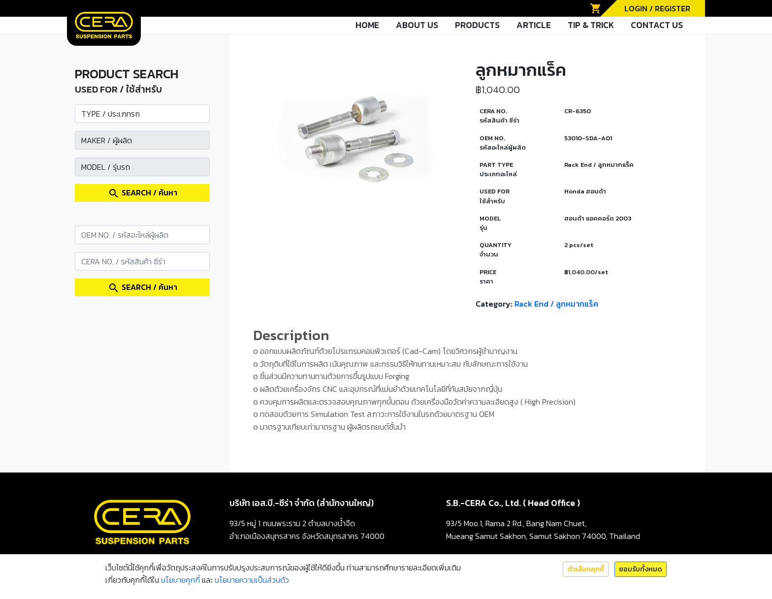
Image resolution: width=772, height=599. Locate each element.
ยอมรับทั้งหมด (640, 569)
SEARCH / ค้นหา (142, 193)
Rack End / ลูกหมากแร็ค (556, 304)
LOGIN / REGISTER (657, 8)
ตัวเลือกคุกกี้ (585, 569)
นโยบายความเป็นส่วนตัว (252, 580)
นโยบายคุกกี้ (180, 580)
